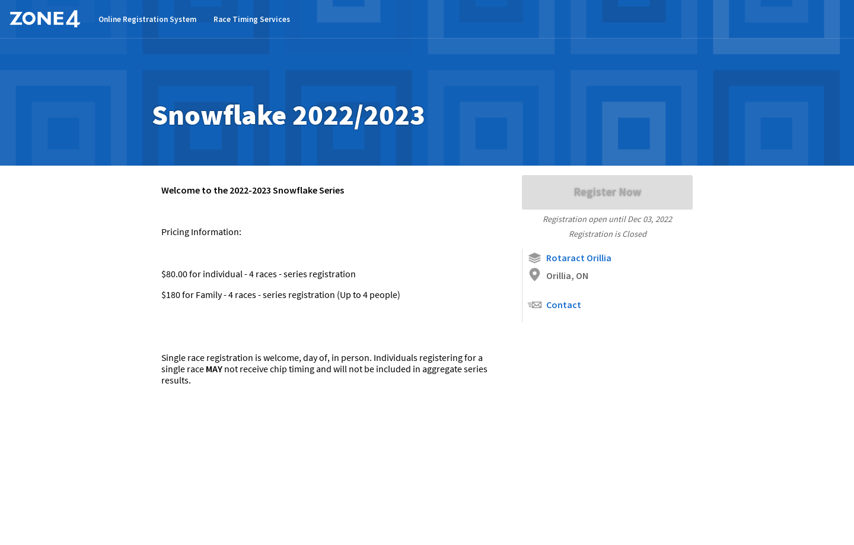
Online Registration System (147, 19)
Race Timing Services (252, 19)
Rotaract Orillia (569, 258)
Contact (554, 304)
